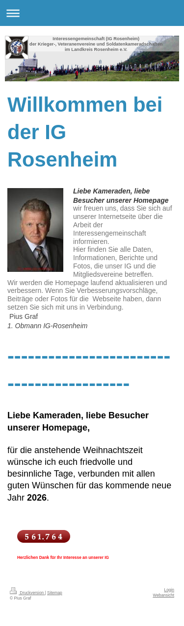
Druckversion (27, 592)
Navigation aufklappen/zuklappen (92, 13)
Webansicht (163, 595)
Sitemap (54, 592)
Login (169, 589)
